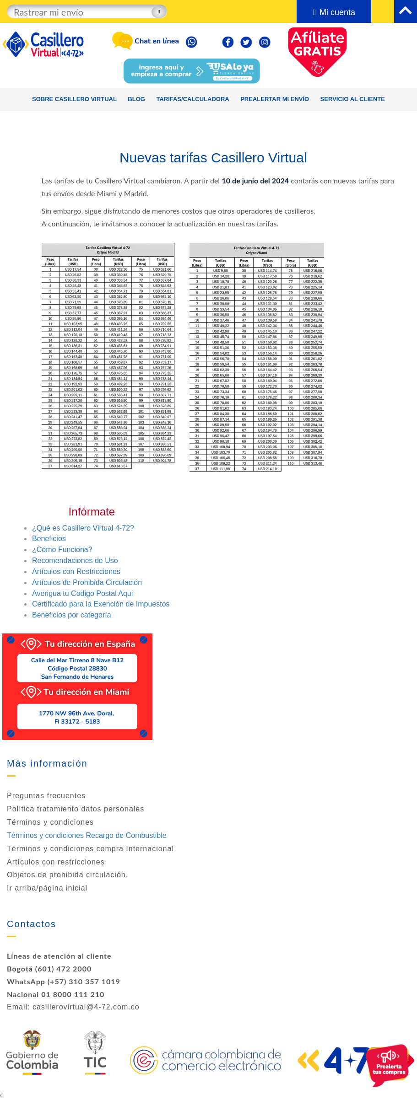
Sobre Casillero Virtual (74, 99)
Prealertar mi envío (274, 99)
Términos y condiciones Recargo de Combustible (87, 835)
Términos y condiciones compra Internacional (90, 849)
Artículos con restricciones (56, 862)
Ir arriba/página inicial (47, 888)
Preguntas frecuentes (46, 796)
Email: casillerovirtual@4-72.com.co (73, 1007)
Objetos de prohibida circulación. (67, 875)
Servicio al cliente (352, 99)
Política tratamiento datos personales (75, 809)
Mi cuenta (334, 12)
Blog (136, 99)
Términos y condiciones (50, 822)
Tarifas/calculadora (192, 99)
